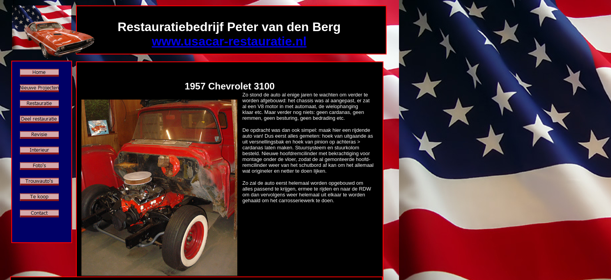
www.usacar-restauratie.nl (229, 41)
